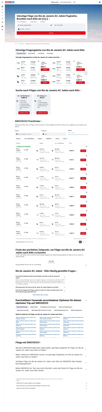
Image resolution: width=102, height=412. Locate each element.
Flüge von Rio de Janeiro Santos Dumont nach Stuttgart (52, 316)
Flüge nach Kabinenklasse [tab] (67, 291)
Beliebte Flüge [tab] (36, 291)
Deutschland (23, 43)
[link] (26, 112)
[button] (2, 2)
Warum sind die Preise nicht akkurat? (54, 372)
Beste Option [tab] (34, 53)
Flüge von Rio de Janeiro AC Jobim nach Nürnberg (52, 319)
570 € (47, 18)
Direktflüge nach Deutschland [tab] (50, 291)
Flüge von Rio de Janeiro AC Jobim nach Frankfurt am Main (28, 302)
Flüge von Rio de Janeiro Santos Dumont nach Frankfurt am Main (52, 302)
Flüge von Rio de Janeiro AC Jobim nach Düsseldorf (76, 309)
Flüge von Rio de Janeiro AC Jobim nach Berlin (28, 305)
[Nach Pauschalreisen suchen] (2, 15)
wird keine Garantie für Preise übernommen (56, 363)
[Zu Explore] (2, 18)
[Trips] (2, 22)
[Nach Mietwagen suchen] (2, 12)
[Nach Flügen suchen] (2, 6)
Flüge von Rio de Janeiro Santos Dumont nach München (52, 305)
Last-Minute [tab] (43, 53)
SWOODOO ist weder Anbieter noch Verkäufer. (54, 367)
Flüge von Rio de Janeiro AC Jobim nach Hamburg (28, 309)
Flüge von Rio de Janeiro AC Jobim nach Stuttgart (52, 312)
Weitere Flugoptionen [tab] (78, 294)
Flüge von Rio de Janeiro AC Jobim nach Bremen (28, 316)
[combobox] (24, 22)
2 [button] (85, 226)
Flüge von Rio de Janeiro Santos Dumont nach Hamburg (52, 309)
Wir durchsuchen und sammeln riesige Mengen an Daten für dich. (54, 370)
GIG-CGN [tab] (53, 245)
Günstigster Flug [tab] (23, 53)
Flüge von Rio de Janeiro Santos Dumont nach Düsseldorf (28, 312)
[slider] (90, 134)
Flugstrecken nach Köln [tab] (25, 294)
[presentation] (51, 19)
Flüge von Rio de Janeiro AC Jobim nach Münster (76, 319)
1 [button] (82, 226)
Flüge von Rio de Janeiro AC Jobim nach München (76, 302)
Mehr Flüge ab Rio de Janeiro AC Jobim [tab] (43, 294)
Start (18, 43)
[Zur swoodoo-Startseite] (9, 2)
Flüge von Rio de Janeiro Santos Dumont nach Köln (28, 319)
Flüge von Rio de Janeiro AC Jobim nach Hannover (76, 312)
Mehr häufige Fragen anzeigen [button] (42, 279)
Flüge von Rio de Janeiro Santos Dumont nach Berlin (76, 305)
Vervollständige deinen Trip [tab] (63, 294)
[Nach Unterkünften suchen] (2, 9)
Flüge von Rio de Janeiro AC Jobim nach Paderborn (76, 316)
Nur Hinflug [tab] (52, 53)
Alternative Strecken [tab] (24, 291)
